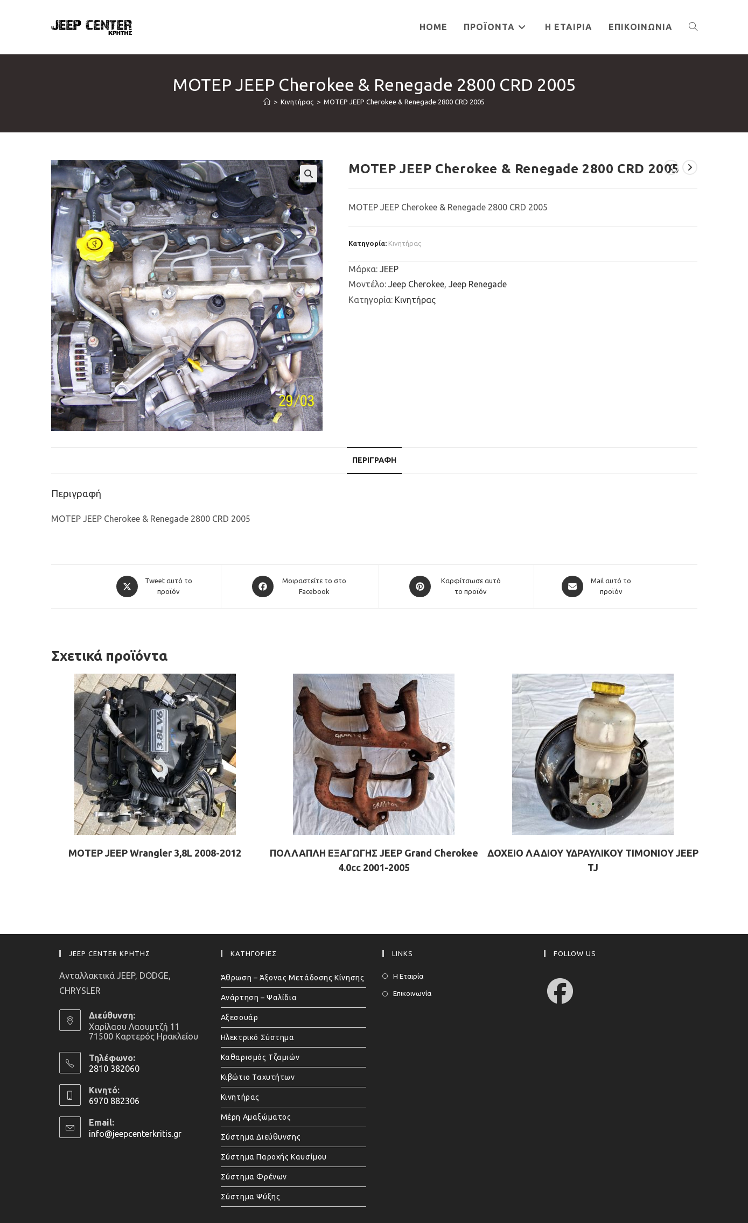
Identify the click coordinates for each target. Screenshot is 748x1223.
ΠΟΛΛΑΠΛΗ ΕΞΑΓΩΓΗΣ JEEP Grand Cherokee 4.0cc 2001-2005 (374, 860)
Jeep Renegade (478, 284)
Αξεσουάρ (239, 1017)
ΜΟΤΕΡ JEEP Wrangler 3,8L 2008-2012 (154, 852)
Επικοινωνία (412, 993)
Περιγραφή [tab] (374, 460)
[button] (308, 173)
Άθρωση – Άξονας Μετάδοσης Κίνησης (293, 977)
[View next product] (689, 167)
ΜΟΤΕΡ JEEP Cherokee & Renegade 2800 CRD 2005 (404, 101)
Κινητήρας (404, 243)
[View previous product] (671, 167)
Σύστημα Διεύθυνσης (261, 1137)
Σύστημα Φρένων (254, 1176)
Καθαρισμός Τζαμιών (260, 1057)
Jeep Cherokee (416, 284)
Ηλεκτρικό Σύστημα (258, 1037)
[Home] (266, 101)
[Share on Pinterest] (456, 586)
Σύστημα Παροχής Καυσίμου (274, 1157)
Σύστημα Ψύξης (251, 1196)
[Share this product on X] (154, 586)
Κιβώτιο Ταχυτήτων (258, 1077)
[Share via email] (597, 586)
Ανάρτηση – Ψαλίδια (259, 997)
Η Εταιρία (408, 976)
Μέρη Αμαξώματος (256, 1117)
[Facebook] (560, 991)
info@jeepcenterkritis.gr (135, 1134)
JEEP (389, 269)
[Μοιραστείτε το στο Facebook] (299, 586)
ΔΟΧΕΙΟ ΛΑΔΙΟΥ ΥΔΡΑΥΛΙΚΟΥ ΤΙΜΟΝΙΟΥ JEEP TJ (592, 860)
